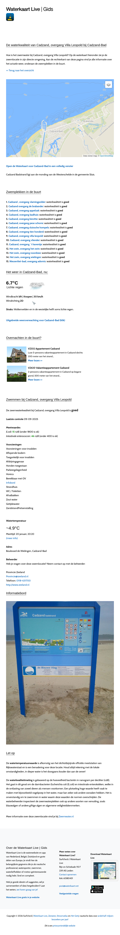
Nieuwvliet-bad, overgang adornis (28, 261)
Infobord (10, 482)
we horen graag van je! (27, 889)
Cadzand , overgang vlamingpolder (26, 201)
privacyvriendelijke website (64, 925)
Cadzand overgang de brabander (26, 206)
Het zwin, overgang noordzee (25, 252)
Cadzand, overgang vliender (25, 240)
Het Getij (75, 916)
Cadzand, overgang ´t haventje (25, 244)
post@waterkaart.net (69, 885)
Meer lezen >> (35, 360)
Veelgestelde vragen (69, 893)
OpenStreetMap (106, 156)
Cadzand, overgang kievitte (23, 218)
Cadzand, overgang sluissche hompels (28, 227)
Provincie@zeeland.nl (17, 576)
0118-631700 (23, 580)
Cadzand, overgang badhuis (23, 214)
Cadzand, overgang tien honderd (26, 231)
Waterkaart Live (40, 916)
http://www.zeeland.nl (17, 584)
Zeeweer (52, 916)
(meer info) (12, 538)
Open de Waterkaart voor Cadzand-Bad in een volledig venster (39, 166)
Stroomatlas (62, 916)
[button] (108, 84)
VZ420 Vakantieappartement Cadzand (48, 367)
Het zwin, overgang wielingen (25, 257)
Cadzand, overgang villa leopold (26, 235)
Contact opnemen (67, 874)
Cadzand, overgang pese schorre (26, 223)
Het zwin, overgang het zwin (25, 248)
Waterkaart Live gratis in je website (22, 897)
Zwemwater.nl (66, 816)
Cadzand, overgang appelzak (24, 210)
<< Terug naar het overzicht (20, 70)
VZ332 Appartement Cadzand (44, 348)
